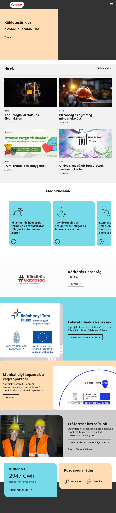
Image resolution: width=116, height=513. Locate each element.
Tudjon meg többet (19, 490)
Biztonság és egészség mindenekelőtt (75, 116)
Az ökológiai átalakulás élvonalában (21, 116)
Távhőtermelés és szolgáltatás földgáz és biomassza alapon (70, 226)
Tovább (8, 37)
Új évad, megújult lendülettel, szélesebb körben (81, 167)
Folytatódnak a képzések (84, 337)
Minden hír (103, 68)
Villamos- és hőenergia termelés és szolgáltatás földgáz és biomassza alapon (27, 227)
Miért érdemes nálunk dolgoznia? (88, 442)
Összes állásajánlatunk (80, 449)
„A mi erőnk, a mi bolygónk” (24, 166)
